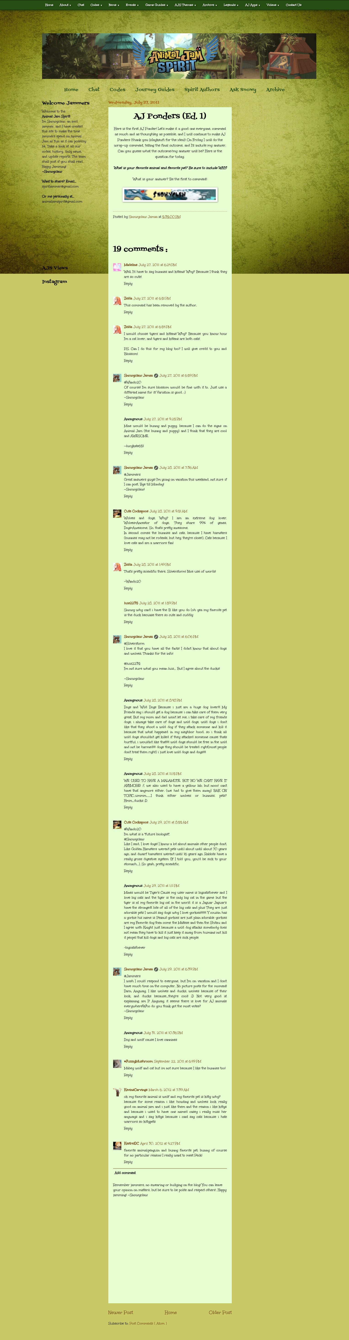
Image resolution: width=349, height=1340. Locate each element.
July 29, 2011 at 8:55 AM (169, 822)
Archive (210, 5)
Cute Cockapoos (136, 511)
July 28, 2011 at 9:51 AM (168, 511)
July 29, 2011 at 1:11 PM (161, 886)
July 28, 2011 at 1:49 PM (152, 564)
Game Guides (156, 5)
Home (49, 5)
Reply (128, 283)
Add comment (125, 1173)
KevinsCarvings (135, 1090)
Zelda (128, 298)
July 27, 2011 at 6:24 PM (157, 265)
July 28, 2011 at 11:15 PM (162, 774)
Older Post (220, 1312)
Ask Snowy (243, 90)
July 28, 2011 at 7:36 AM (179, 468)
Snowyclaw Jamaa (138, 375)
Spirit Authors (202, 90)
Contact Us (293, 5)
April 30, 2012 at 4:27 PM (160, 1143)
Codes (96, 5)
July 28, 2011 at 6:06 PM (179, 637)
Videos (273, 5)
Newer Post (120, 1312)
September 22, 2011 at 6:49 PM (177, 1061)
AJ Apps (253, 5)
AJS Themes (185, 5)
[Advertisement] (174, 21)
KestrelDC (131, 1143)
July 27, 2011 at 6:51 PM (152, 298)
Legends (231, 5)
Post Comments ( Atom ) (148, 1323)
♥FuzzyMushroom (138, 1061)
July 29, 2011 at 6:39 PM (179, 969)
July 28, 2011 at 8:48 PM (163, 700)
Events (132, 5)
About (66, 5)
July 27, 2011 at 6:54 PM (152, 327)
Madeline (130, 265)
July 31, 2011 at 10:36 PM (163, 1033)
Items (114, 5)
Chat (81, 5)
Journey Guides (154, 90)
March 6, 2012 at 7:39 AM (169, 1090)
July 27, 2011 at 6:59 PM (178, 375)
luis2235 (131, 603)
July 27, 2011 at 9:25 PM (163, 419)
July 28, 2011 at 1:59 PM (158, 603)
